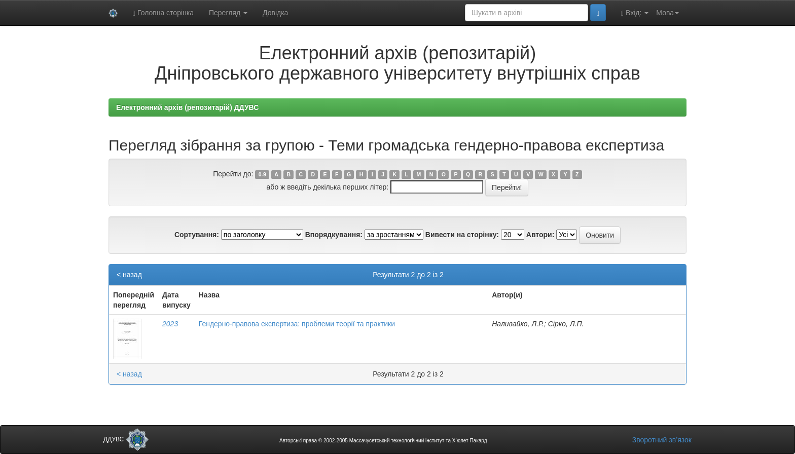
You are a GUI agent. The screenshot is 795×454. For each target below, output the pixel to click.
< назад (129, 275)
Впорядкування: (334, 235)
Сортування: (196, 235)
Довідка (275, 13)
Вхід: (634, 13)
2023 (170, 324)
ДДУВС (126, 439)
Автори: (540, 235)
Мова (667, 13)
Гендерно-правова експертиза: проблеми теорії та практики (297, 324)
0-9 (262, 174)
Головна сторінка (163, 13)
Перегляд (228, 13)
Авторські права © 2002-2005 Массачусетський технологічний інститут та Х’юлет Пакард (383, 440)
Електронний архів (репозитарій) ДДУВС (187, 107)
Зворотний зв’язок (662, 440)
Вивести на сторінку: (462, 235)
